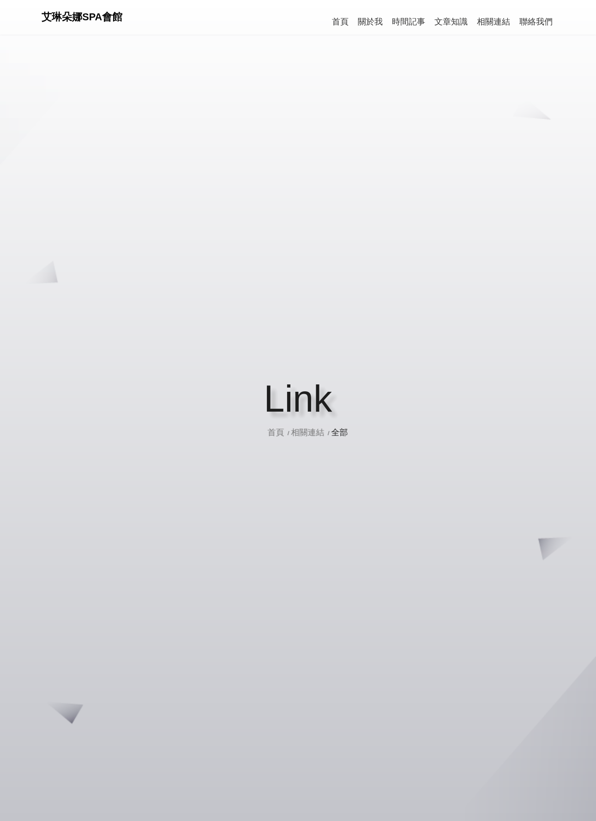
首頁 (284, 432)
